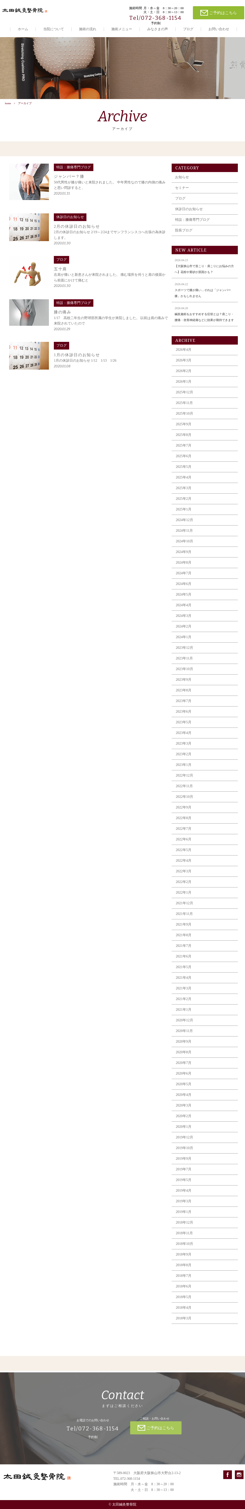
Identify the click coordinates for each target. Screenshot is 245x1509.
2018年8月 (183, 1267)
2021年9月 (183, 927)
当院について (53, 29)
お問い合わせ (218, 29)
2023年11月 (184, 661)
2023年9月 (183, 682)
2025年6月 (183, 458)
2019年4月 (183, 1193)
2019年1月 (183, 1214)
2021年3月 (183, 991)
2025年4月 (183, 480)
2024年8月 (183, 565)
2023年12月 (184, 650)
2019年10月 (184, 1150)
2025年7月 (183, 448)
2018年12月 (184, 1225)
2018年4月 (183, 1310)
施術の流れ (87, 29)
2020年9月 (183, 1044)
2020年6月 (183, 1076)
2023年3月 (183, 746)
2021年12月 (184, 905)
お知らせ (182, 179)
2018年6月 (183, 1289)
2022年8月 (183, 820)
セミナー (182, 190)
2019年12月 (184, 1140)
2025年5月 (183, 469)
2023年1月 (183, 767)
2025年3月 (183, 490)
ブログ (188, 29)
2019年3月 (183, 1204)
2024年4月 (183, 607)
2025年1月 (183, 512)
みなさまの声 (157, 29)
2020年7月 (183, 1065)
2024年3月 (183, 618)
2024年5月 (183, 597)
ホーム (23, 29)
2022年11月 (184, 788)
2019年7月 (183, 1172)
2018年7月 (183, 1278)
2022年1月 (183, 895)
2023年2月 (183, 756)
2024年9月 (183, 554)
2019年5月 (183, 1182)
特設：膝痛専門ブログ (192, 222)
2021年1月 (183, 1012)
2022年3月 (183, 874)
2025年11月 (184, 405)
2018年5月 (183, 1299)
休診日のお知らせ (189, 211)
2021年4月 (183, 980)
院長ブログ (183, 233)
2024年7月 (183, 576)
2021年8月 (183, 937)
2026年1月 (183, 384)
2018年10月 (184, 1246)
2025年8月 (183, 437)
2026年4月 (183, 352)
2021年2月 (183, 1001)
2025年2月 (183, 501)
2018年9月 (183, 1257)
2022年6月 (183, 842)
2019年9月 (183, 1161)
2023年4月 (183, 735)
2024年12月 (184, 522)
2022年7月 (183, 831)
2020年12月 (184, 1023)
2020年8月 (183, 1054)
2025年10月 (184, 416)
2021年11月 (184, 916)
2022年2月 (183, 884)
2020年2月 (183, 1118)
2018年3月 (183, 1321)
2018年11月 (184, 1235)
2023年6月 (183, 714)
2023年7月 (183, 703)
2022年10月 (184, 799)
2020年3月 (183, 1108)
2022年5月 (183, 852)
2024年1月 (183, 639)
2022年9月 (183, 810)
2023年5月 (183, 725)
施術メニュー (121, 29)
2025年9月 (183, 426)
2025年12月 (184, 395)
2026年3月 (183, 363)
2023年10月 (184, 671)
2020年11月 (184, 1033)
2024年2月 (183, 629)
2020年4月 (183, 1097)
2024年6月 (183, 586)
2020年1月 (183, 1129)
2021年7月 (183, 948)
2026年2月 (183, 373)
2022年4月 (183, 863)
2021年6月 (183, 959)
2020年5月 (183, 1086)
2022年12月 (184, 778)
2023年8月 (183, 693)
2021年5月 (183, 969)
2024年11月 (184, 533)
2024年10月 (184, 544)
